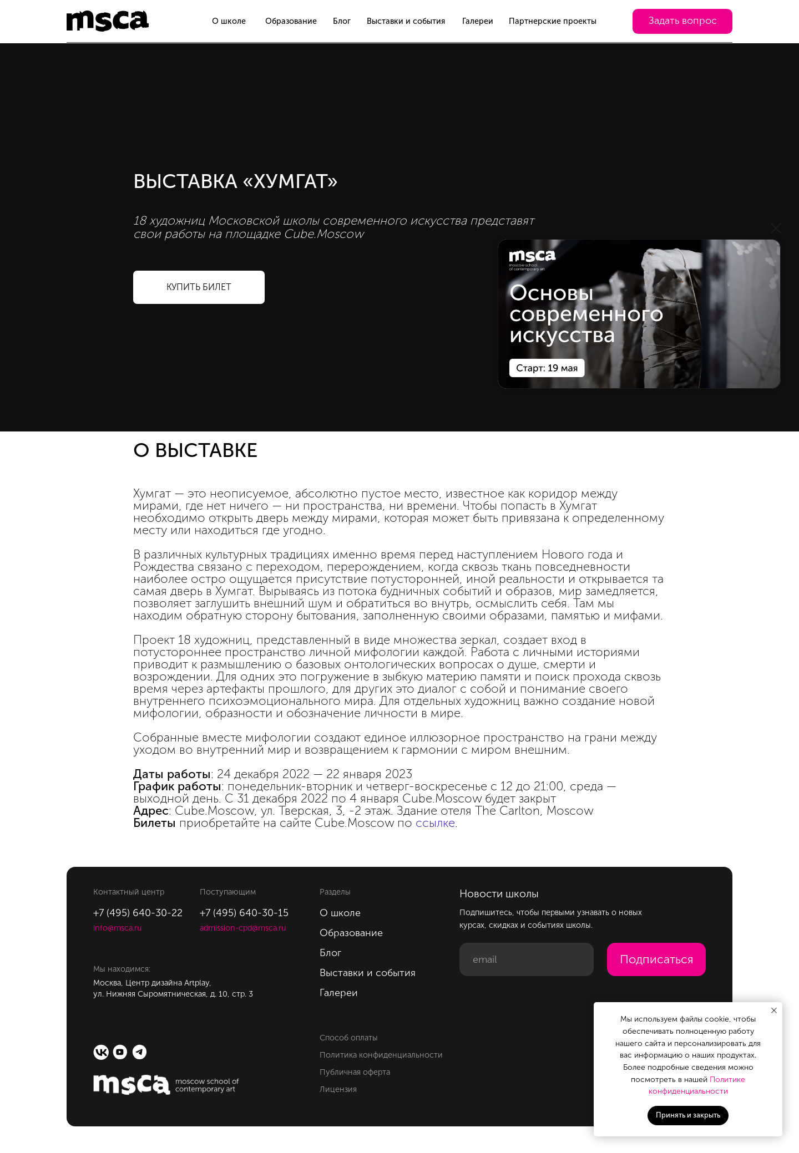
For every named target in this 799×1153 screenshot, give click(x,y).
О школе (229, 21)
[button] (682, 21)
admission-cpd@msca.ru (243, 928)
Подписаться (657, 959)
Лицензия (338, 1089)
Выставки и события (406, 21)
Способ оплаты (349, 1038)
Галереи (477, 21)
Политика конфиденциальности (381, 1055)
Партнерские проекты (552, 21)
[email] (526, 959)
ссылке (435, 822)
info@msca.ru (117, 928)
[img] (639, 314)
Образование (291, 21)
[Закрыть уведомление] (774, 1010)
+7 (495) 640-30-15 (244, 913)
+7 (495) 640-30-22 (138, 913)
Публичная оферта (355, 1072)
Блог (342, 21)
